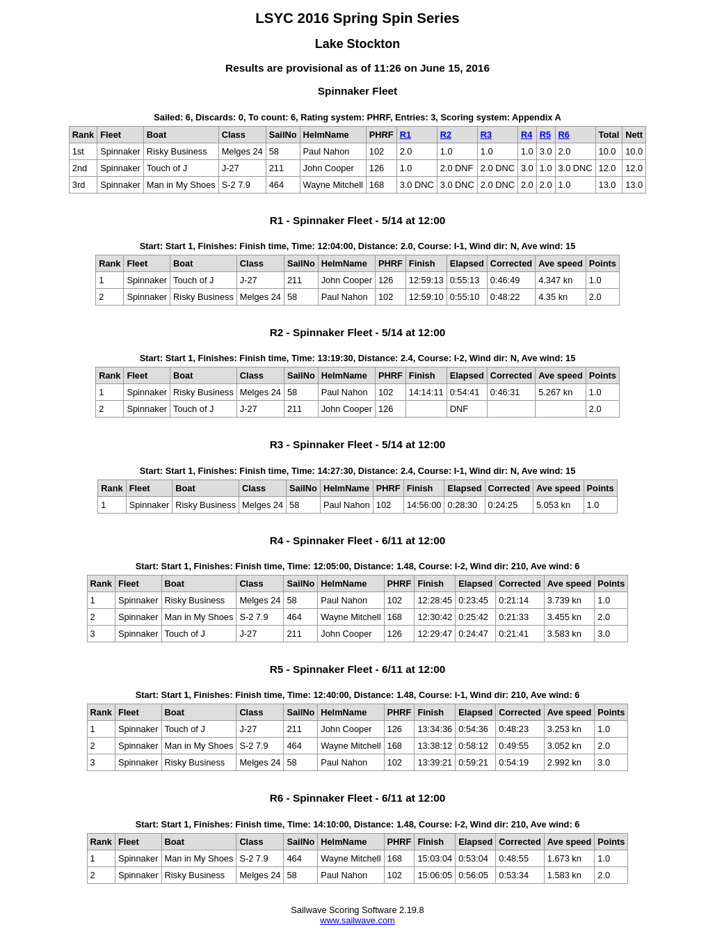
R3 (486, 134)
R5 (545, 134)
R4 (526, 134)
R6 (564, 134)
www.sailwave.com (357, 920)
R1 (405, 134)
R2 (445, 134)
